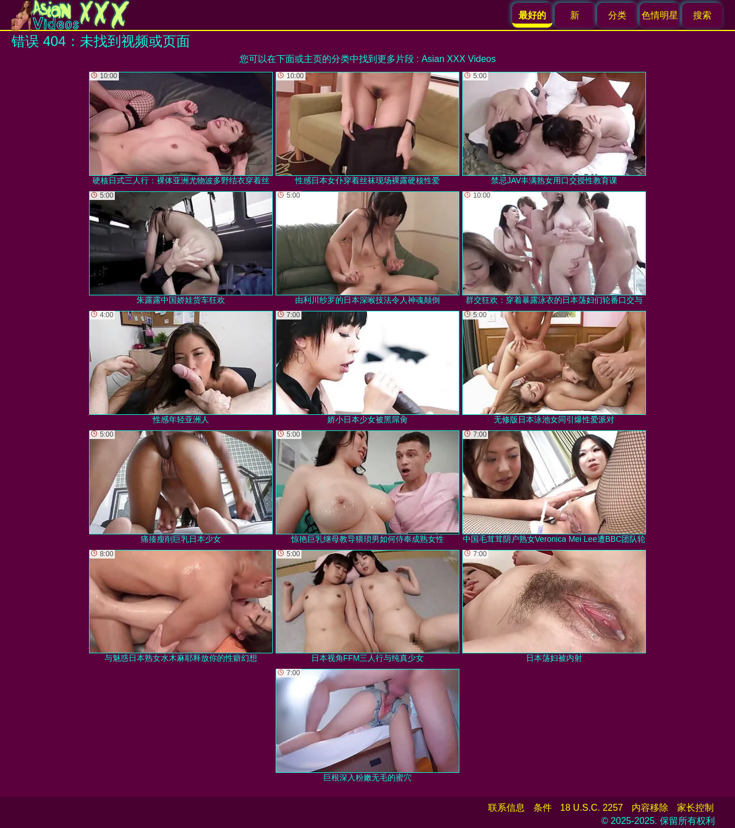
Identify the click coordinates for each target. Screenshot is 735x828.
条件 (542, 807)
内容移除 (650, 807)
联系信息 (506, 807)
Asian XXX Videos (458, 59)
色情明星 (659, 15)
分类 (617, 15)
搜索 (702, 15)
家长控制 (695, 807)
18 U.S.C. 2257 (591, 807)
